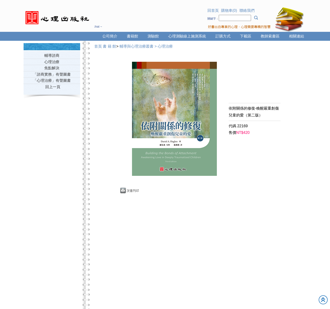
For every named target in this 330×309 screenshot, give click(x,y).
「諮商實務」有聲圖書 (52, 74)
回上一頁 (52, 87)
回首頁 (213, 10)
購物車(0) (229, 10)
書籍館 (132, 36)
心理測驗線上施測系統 (187, 36)
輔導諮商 (51, 56)
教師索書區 (270, 36)
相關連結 (296, 36)
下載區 (245, 36)
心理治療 (51, 62)
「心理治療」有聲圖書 (52, 80)
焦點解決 (51, 68)
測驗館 (153, 36)
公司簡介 (109, 36)
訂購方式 (223, 36)
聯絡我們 (247, 10)
